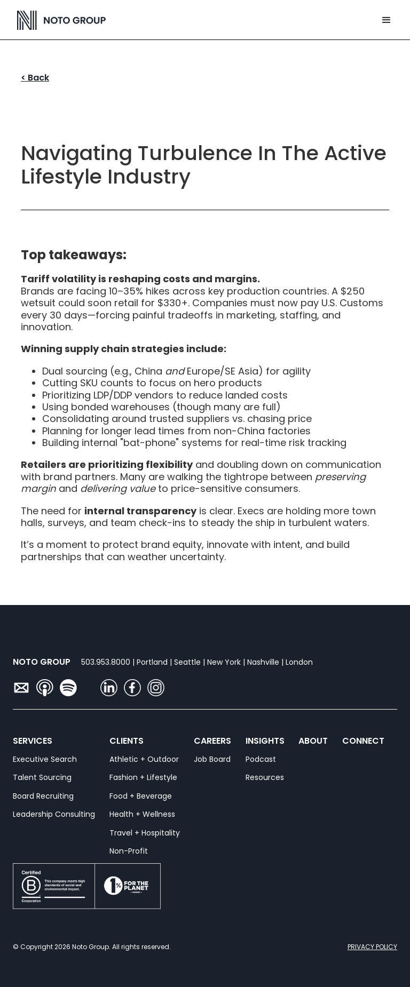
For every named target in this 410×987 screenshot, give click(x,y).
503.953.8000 (105, 662)
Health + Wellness (142, 814)
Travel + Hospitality (144, 832)
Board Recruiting (43, 796)
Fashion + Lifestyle (143, 777)
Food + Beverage (140, 796)
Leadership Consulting (54, 814)
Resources (265, 777)
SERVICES (20, 741)
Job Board (212, 759)
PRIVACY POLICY (372, 946)
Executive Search (45, 759)
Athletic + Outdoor (144, 759)
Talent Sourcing (42, 777)
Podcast (261, 759)
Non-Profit (128, 851)
